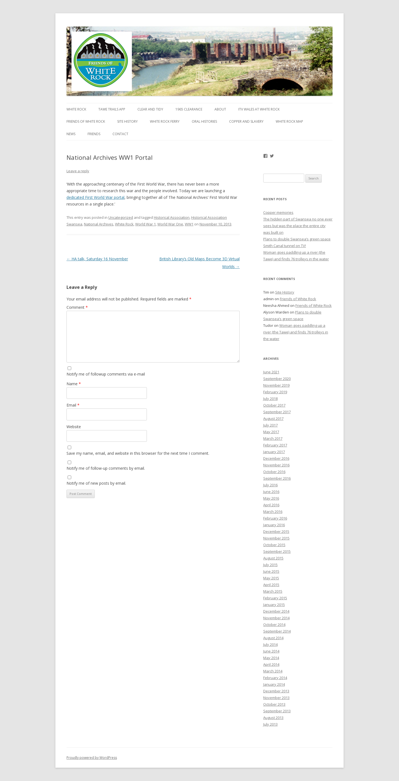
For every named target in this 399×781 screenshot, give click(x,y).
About (220, 109)
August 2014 (273, 637)
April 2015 (271, 584)
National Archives (98, 224)
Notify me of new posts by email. (96, 483)
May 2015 (271, 578)
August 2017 (273, 418)
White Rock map (289, 121)
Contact (120, 134)
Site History (127, 121)
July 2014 (270, 644)
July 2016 (270, 484)
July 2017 (270, 425)
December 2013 (276, 690)
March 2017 (272, 438)
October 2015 (274, 544)
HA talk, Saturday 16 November (97, 258)
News (70, 134)
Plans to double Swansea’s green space (297, 239)
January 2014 (274, 684)
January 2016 (274, 524)
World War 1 (145, 224)
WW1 (189, 224)
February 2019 (275, 391)
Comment (77, 307)
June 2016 (271, 491)
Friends (94, 134)
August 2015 (273, 558)
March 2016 (272, 511)
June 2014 (271, 651)
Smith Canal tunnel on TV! (284, 245)
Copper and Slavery (246, 121)
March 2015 (272, 591)
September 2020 (277, 378)
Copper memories (278, 212)
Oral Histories (204, 121)
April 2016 (271, 504)
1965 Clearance (188, 109)
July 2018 (270, 398)
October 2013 (274, 704)
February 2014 (275, 677)
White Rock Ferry (165, 121)
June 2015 (271, 571)
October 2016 (274, 471)
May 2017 (271, 431)
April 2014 (271, 664)
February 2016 (275, 518)
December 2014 (276, 611)
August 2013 (273, 717)
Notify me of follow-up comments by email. (105, 468)
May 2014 (271, 657)
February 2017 (275, 445)
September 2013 (277, 710)
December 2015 (276, 531)
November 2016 (276, 465)
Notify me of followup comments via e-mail (105, 374)
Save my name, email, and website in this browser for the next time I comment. (137, 453)
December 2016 (276, 458)
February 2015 (275, 597)
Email (73, 405)
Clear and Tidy (150, 109)
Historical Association (172, 217)
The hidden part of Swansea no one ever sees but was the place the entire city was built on (297, 226)
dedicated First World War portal (95, 197)
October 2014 (274, 624)
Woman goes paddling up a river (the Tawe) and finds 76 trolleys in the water (295, 332)
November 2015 (276, 538)
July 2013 (270, 724)
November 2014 (276, 617)
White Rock (76, 109)
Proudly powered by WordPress (91, 757)
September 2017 (277, 411)
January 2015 (274, 604)
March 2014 (272, 671)
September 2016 (277, 478)
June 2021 (271, 371)
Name (73, 383)
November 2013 (276, 697)
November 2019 (276, 385)
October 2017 (274, 405)
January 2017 (274, 451)
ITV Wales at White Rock (259, 109)
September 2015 (277, 551)
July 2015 (270, 564)
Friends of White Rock (85, 121)
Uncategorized (120, 217)
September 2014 (277, 631)
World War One (170, 224)
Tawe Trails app (111, 109)
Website (73, 426)
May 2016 (271, 498)
